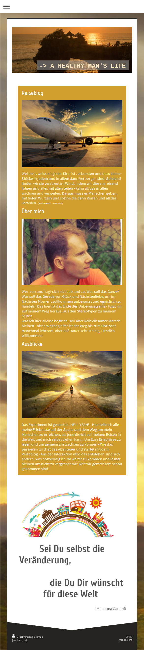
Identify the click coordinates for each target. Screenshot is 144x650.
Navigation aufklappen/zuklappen (72, 6)
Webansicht (125, 639)
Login (129, 636)
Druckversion (22, 636)
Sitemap (38, 636)
